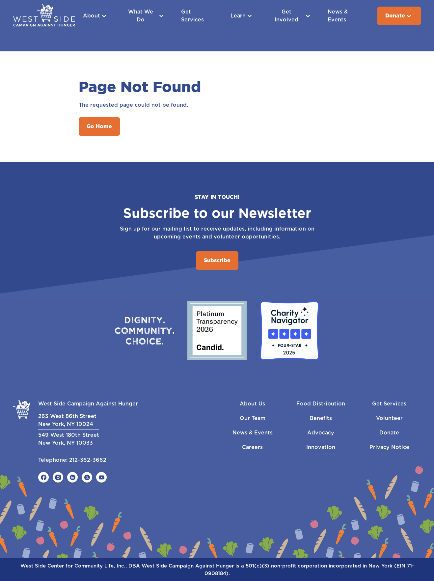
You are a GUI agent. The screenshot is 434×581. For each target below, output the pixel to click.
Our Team (252, 418)
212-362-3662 (87, 460)
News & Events (338, 16)
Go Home (99, 126)
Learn (242, 16)
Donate (399, 16)
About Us (252, 404)
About (95, 16)
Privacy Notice (389, 447)
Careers (252, 447)
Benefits (321, 418)
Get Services (192, 16)
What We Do (146, 16)
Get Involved (293, 16)
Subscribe (217, 260)
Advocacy (320, 432)
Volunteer (389, 418)
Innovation (320, 447)
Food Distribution (320, 404)
